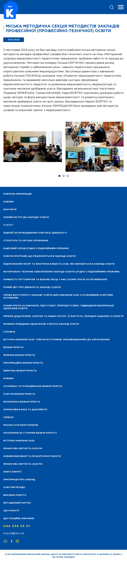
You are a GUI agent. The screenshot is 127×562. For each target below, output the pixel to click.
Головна (9, 332)
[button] (59, 176)
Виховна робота (14, 495)
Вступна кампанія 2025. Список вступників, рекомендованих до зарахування (56, 340)
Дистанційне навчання (18, 518)
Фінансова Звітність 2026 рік (22, 464)
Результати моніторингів (20, 425)
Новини (8, 378)
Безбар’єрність (13, 347)
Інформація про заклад (19, 480)
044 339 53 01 (16, 526)
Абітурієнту (11, 511)
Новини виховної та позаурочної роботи (32, 456)
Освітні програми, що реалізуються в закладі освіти (39, 256)
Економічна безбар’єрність (21, 402)
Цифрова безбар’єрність (20, 371)
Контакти (10, 210)
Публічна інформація (17, 194)
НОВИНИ (8, 202)
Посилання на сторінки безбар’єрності (30, 433)
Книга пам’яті (12, 472)
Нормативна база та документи (25, 410)
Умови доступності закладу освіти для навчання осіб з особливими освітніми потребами (58, 296)
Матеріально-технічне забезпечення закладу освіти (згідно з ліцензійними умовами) (61, 272)
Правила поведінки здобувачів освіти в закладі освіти (41, 324)
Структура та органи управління (25, 241)
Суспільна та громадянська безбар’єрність (32, 386)
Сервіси (8, 417)
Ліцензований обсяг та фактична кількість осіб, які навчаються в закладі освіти (59, 264)
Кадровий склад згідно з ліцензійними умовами (36, 248)
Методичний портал (17, 503)
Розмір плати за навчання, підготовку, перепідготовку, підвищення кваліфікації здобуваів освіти (58, 307)
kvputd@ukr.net (13, 533)
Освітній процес (14, 487)
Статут (8, 225)
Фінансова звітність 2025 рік (22, 448)
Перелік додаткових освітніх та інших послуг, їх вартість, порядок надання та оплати (63, 316)
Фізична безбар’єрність (19, 355)
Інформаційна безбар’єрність (23, 363)
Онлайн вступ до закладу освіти (26, 217)
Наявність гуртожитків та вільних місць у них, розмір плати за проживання (55, 280)
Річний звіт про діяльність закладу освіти (32, 287)
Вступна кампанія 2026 (19, 441)
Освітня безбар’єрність (19, 394)
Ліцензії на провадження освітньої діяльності (35, 233)
